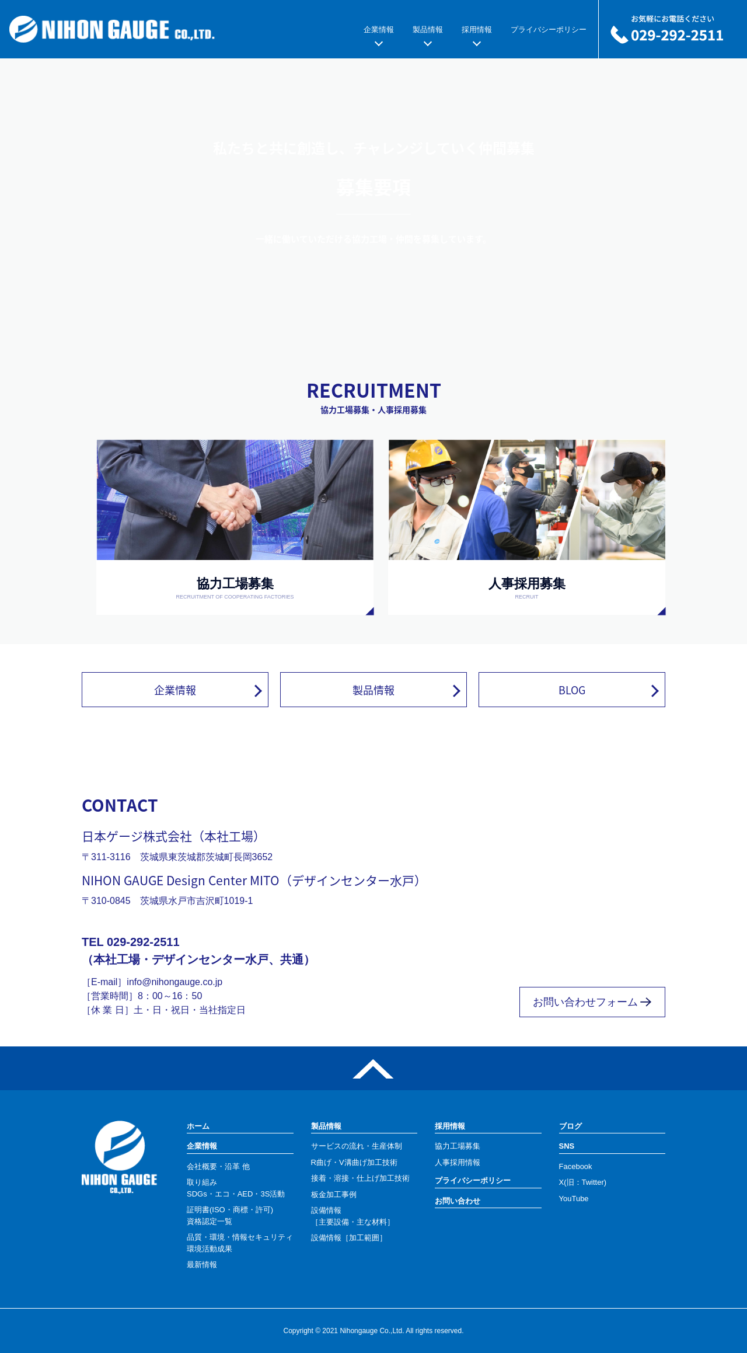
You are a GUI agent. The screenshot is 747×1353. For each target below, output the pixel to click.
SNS (567, 1146)
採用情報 (477, 29)
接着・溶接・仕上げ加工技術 (360, 1178)
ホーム (198, 1126)
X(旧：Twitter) (583, 1182)
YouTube (574, 1198)
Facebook (575, 1166)
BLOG (571, 689)
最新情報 (202, 1264)
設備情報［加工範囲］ (349, 1237)
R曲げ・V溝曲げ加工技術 (354, 1162)
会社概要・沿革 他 (218, 1166)
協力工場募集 (457, 1146)
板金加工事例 (334, 1194)
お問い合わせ (457, 1201)
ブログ (570, 1126)
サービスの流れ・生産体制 (356, 1146)
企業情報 (379, 29)
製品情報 (428, 29)
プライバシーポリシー (549, 29)
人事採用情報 (457, 1162)
